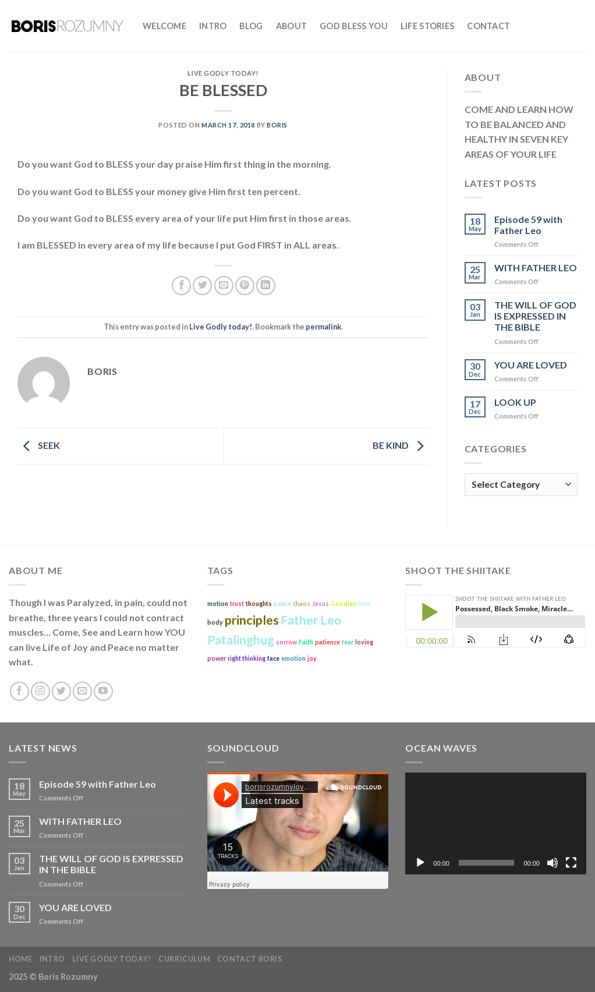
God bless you (354, 26)
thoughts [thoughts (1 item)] (259, 603)
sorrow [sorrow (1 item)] (286, 642)
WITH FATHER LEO (535, 267)
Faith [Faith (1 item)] (306, 642)
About (291, 26)
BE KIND (401, 445)
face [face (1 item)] (273, 658)
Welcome (164, 26)
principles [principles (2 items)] (252, 620)
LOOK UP (515, 402)
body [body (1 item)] (215, 622)
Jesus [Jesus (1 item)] (320, 603)
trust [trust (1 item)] (237, 603)
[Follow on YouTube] (103, 691)
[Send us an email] (82, 691)
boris (277, 125)
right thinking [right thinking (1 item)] (246, 658)
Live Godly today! (222, 73)
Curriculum (184, 959)
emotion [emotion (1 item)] (293, 658)
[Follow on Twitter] (61, 691)
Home (20, 959)
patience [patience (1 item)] (327, 642)
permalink (323, 326)
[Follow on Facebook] (19, 691)
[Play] (420, 863)
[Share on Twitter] (202, 285)
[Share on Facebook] (181, 285)
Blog (251, 26)
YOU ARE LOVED (530, 364)
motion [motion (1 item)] (217, 603)
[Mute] (552, 863)
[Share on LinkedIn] (265, 285)
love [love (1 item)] (364, 603)
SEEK (38, 445)
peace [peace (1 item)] (282, 603)
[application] (495, 823)
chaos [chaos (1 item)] (301, 603)
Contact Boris (249, 959)
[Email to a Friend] (223, 285)
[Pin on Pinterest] (244, 285)
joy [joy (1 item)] (312, 658)
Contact (488, 26)
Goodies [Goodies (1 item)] (343, 603)
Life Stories (427, 26)
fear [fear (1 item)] (347, 642)
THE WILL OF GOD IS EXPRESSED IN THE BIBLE (535, 315)
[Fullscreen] (571, 863)
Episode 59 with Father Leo (528, 225)
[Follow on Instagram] (40, 691)
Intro (212, 26)
